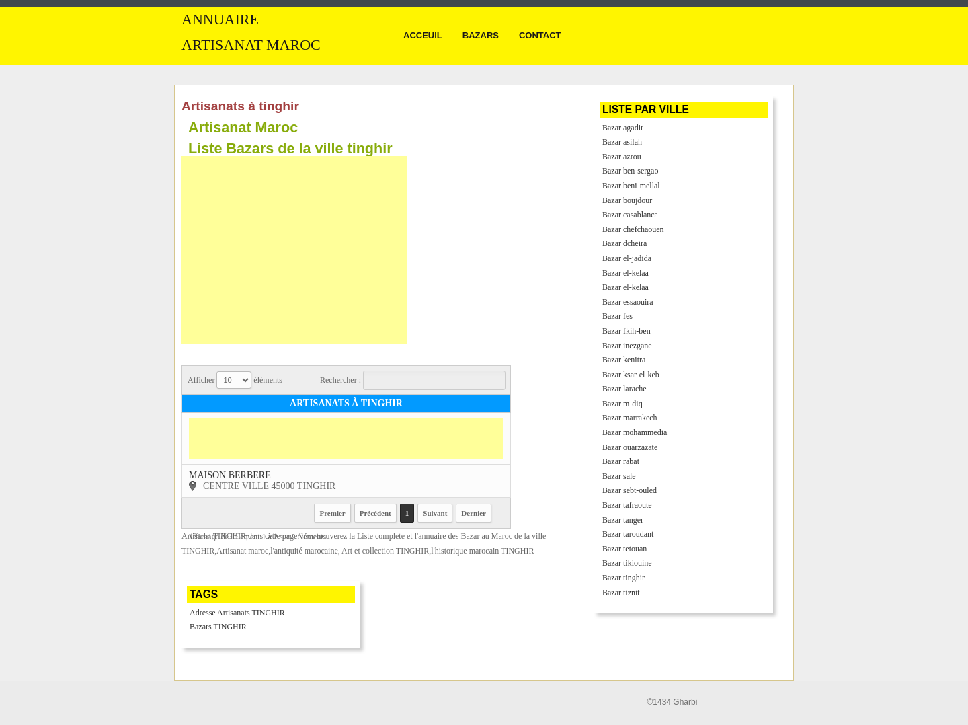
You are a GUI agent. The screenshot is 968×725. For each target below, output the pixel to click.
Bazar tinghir (623, 577)
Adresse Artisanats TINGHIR (237, 612)
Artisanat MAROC (251, 45)
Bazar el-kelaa (625, 273)
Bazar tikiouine (627, 563)
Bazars (480, 35)
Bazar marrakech (629, 417)
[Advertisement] (294, 250)
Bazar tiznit (621, 592)
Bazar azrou (621, 156)
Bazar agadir (622, 127)
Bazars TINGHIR (218, 627)
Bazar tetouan (624, 549)
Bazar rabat (620, 461)
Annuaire (220, 19)
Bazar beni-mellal (631, 185)
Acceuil (422, 35)
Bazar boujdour (627, 200)
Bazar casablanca (630, 214)
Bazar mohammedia (634, 432)
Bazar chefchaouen (633, 229)
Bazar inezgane (627, 345)
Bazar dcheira (624, 243)
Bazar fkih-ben (626, 331)
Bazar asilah (622, 142)
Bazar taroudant (627, 534)
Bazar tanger (622, 520)
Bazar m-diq (622, 403)
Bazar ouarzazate (629, 447)
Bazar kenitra (623, 360)
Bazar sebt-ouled (629, 490)
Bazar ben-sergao (630, 171)
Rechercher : (413, 380)
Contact (540, 35)
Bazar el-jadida (626, 258)
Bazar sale (619, 476)
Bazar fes (617, 316)
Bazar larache (624, 388)
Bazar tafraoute (627, 505)
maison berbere (230, 475)
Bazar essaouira (627, 302)
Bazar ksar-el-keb (630, 374)
